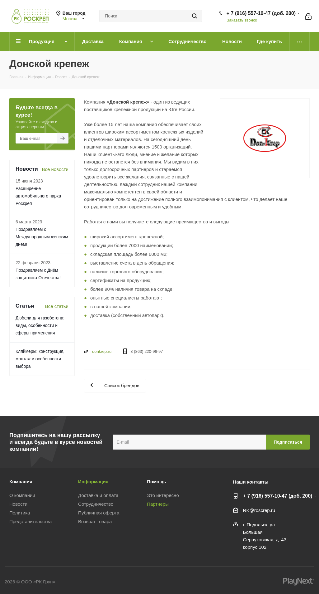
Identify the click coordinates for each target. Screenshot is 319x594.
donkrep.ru (101, 351)
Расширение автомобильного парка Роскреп (38, 196)
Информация (93, 481)
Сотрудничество (95, 504)
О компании (22, 495)
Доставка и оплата (98, 495)
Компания (20, 481)
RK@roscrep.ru (259, 510)
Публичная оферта (98, 512)
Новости (18, 504)
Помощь (156, 481)
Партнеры (158, 504)
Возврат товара (95, 521)
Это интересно (163, 495)
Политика (19, 512)
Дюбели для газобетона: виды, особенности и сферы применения (40, 325)
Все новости (55, 169)
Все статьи (56, 306)
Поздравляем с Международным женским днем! (42, 237)
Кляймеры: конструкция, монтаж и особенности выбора (40, 359)
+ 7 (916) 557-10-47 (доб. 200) (261, 13)
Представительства (30, 521)
